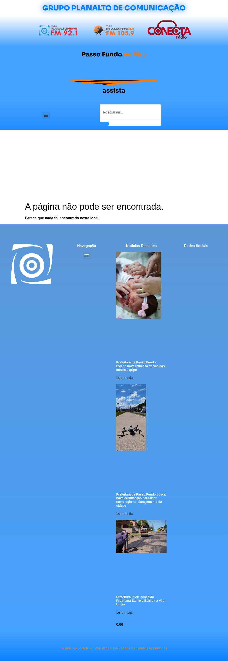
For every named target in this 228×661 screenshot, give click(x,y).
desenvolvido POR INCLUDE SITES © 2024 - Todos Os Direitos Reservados (114, 648)
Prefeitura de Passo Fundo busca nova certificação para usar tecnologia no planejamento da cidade (141, 500)
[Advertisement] (114, 168)
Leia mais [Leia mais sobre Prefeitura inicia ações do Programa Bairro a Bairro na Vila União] (124, 612)
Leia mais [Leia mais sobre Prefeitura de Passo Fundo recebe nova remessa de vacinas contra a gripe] (124, 377)
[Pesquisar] (104, 124)
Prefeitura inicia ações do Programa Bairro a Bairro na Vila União (140, 600)
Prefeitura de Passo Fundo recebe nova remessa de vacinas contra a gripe (140, 366)
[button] (46, 115)
